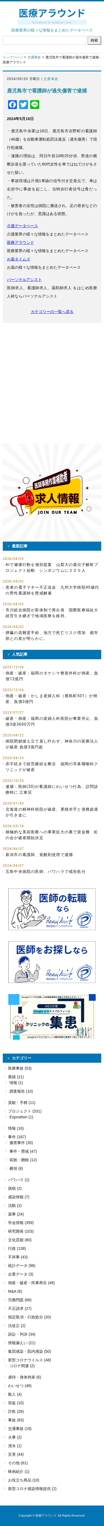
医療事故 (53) (20, 1068)
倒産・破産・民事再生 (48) (31, 1283)
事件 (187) (17, 1137)
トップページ (13, 57)
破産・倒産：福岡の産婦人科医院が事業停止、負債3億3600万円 (52, 721)
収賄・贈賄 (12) (23, 1160)
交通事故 (34, 57)
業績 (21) (16, 1077)
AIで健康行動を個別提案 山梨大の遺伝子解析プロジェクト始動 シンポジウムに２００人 (52, 567)
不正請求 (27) (20, 1308)
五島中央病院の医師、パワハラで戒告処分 (46, 871)
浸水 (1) (15, 1446)
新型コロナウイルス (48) (29, 1360)
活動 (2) (15, 1205)
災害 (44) (16, 1454)
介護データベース (22, 226)
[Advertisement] (52, 383)
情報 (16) (16, 1128)
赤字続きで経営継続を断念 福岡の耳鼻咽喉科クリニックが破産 (52, 767)
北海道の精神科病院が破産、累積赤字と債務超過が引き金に (52, 812)
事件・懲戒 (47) (23, 1151)
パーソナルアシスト (24, 279)
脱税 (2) (15, 1188)
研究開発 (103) (21, 1231)
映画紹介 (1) (18, 1471)
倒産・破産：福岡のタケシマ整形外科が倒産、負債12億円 (52, 676)
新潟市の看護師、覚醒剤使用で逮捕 (39, 854)
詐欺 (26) (16, 1411)
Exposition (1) (21, 1117)
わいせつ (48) (20, 1385)
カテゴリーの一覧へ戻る (52, 311)
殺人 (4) (15, 1394)
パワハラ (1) (18, 1180)
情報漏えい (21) (21, 1343)
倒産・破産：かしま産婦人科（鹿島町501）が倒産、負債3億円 (51, 699)
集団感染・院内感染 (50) (29, 1351)
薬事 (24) (16, 1214)
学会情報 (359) (21, 1222)
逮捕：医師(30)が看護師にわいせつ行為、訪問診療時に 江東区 (52, 789)
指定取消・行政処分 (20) (29, 1317)
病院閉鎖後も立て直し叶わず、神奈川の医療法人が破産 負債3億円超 (52, 744)
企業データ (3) (20, 1274)
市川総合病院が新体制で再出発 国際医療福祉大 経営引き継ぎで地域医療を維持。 (53, 613)
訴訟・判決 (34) (21, 1334)
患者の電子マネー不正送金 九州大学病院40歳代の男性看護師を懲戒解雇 (52, 590)
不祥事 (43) (18, 1257)
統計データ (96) (21, 1265)
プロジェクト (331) (25, 1111)
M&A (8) (15, 1291)
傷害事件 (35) (21, 1142)
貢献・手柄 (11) (21, 1102)
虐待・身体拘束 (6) (24, 1377)
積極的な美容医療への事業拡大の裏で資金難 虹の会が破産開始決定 (52, 835)
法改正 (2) (17, 1325)
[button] (52, 492)
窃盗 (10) (16, 1403)
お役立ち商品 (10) (23, 1480)
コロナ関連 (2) (22, 1366)
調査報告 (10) (21, 1091)
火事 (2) (15, 1437)
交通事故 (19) (20, 1428)
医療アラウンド (20, 242)
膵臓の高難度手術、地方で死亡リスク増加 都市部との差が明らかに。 (52, 635)
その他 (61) (18, 1463)
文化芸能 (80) (20, 1240)
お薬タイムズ (18, 259)
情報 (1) (16, 1082)
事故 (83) (16, 1420)
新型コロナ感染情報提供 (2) (32, 1488)
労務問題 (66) (20, 1300)
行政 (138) (17, 1248)
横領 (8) (16, 1168)
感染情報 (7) (18, 1197)
